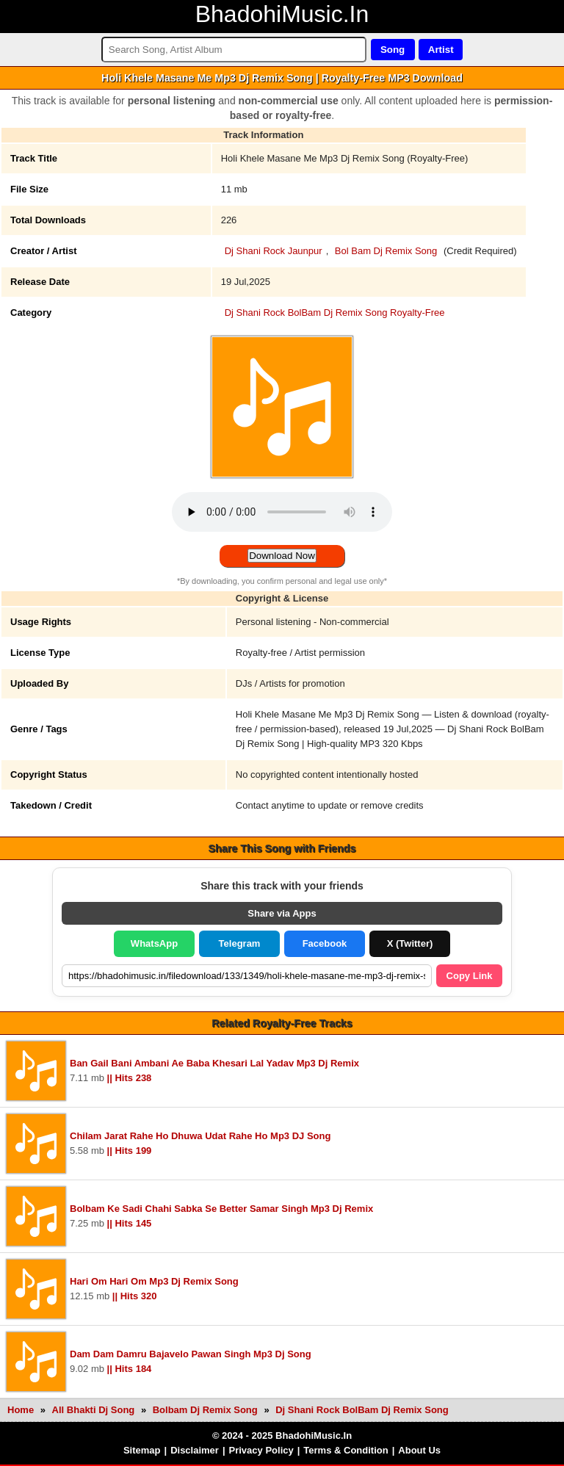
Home (20, 1409)
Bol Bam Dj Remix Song (386, 250)
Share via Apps (281, 913)
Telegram (240, 943)
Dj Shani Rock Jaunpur (273, 250)
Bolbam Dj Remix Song (207, 1409)
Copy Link (469, 975)
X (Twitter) (410, 943)
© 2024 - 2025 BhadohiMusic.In (282, 1435)
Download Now (282, 555)
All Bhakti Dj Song (94, 1409)
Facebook (325, 943)
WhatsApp (154, 943)
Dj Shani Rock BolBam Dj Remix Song (362, 1409)
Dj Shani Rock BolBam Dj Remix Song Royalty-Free (335, 312)
